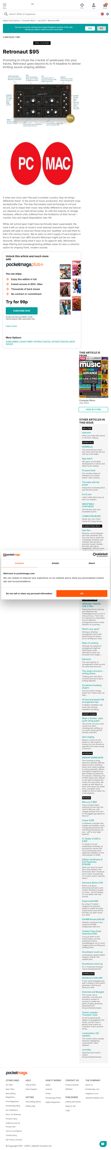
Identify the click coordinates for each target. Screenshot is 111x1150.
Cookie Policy (11, 1135)
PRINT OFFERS (34, 341)
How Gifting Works (33, 1102)
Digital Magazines (53, 1102)
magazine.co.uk (91, 1093)
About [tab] (92, 563)
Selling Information (73, 1102)
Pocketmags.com (92, 1089)
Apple (48, 1085)
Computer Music (28, 20)
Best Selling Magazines (10, 1095)
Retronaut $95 (53, 20)
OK (82, 593)
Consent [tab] (19, 563)
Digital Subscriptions (11, 20)
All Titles (9, 1085)
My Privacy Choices (14, 1140)
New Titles (10, 1089)
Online (48, 1093)
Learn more (11, 326)
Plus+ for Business (13, 1114)
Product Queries (72, 1085)
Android (49, 1089)
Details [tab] (55, 563)
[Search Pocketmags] (6, 14)
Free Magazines (12, 1101)
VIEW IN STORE (93, 409)
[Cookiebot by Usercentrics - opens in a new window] (95, 555)
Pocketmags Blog (13, 1106)
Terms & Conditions (14, 1131)
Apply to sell (70, 1106)
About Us (89, 1085)
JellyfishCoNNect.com (94, 1098)
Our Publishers (12, 1110)
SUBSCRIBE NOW (21, 311)
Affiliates (69, 1089)
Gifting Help (30, 1106)
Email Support (31, 1089)
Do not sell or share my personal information (29, 593)
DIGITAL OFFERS (51, 341)
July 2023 (42, 20)
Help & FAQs (31, 1085)
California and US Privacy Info (13, 1125)
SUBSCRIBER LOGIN (15, 341)
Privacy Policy (11, 1119)
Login (67, 1110)
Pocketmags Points (53, 1098)
